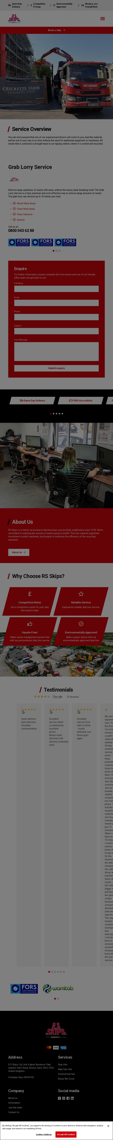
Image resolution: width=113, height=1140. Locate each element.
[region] (56, 1130)
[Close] (108, 1126)
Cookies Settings (44, 1134)
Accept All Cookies (66, 1134)
